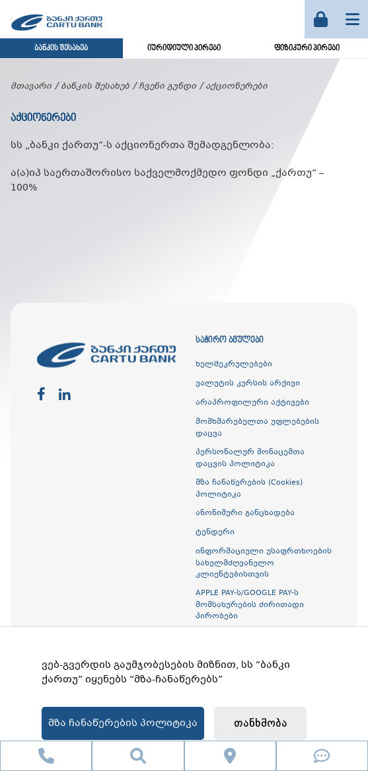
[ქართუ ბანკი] (57, 32)
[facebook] (41, 395)
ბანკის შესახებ (61, 48)
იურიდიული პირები (184, 48)
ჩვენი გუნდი (167, 87)
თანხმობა (260, 723)
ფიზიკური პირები (307, 48)
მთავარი (31, 87)
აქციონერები (236, 87)
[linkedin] (65, 395)
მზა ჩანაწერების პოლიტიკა (123, 723)
